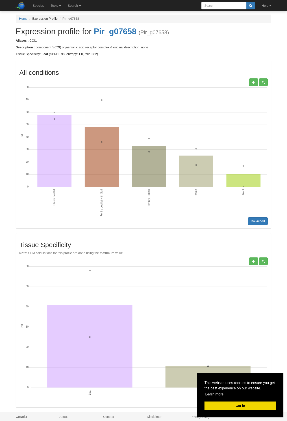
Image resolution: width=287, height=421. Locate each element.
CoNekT (22, 417)
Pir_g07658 (115, 31)
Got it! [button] (240, 406)
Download (258, 221)
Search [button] (74, 5)
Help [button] (266, 5)
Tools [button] (56, 5)
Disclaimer (154, 417)
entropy (71, 54)
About (63, 417)
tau (87, 54)
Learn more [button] (214, 394)
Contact (108, 417)
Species (38, 5)
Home (23, 18)
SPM (53, 54)
